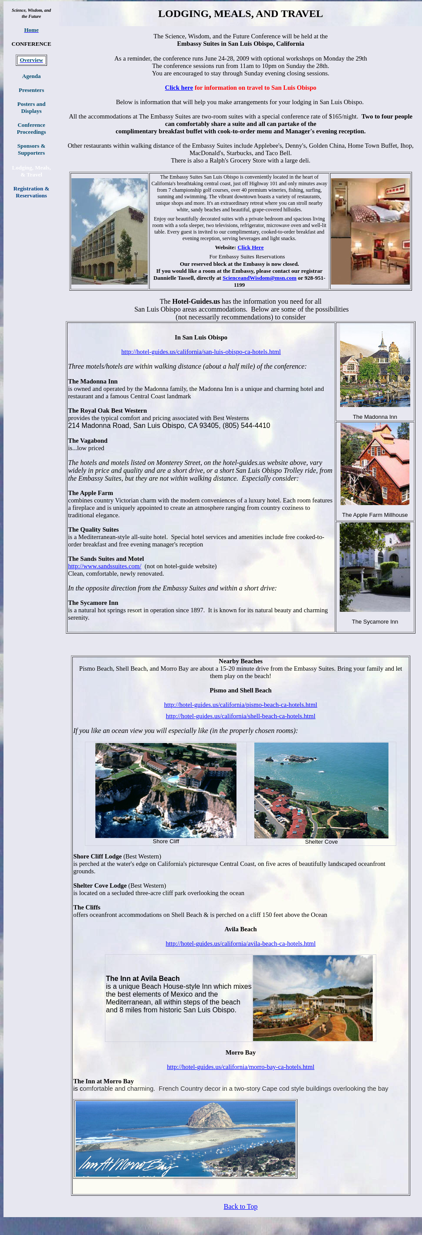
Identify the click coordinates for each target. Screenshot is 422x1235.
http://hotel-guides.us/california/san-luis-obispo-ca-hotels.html (201, 351)
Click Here (250, 247)
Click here (179, 87)
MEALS (232, 13)
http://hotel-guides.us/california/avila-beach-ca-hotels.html (240, 943)
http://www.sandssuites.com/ (104, 566)
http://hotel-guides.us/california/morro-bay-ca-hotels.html (240, 1066)
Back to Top (241, 1206)
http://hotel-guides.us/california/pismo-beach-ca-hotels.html (240, 704)
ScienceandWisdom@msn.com (260, 278)
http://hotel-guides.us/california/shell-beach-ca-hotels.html (241, 715)
